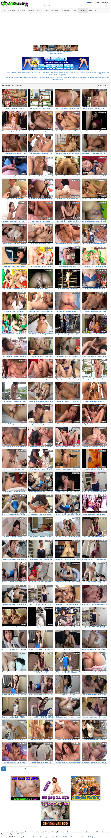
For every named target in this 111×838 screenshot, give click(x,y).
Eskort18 (56, 75)
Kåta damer (59, 79)
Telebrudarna (21, 73)
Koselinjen (46, 73)
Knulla (86, 77)
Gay (97, 2)
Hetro (91, 2)
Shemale (105, 2)
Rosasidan (105, 73)
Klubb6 (50, 75)
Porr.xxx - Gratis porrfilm (55, 53)
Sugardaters (92, 77)
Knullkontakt (48, 77)
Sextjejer (99, 73)
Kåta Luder (9, 77)
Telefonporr (61, 73)
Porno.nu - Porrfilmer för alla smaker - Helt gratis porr (55, 51)
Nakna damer (100, 77)
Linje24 (8, 73)
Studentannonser (33, 77)
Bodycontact (62, 75)
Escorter (41, 77)
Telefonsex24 (54, 73)
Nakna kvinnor (23, 77)
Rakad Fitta (66, 77)
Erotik (54, 77)
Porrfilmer (81, 77)
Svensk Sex (73, 77)
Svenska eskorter (91, 73)
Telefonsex (28, 73)
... (20, 769)
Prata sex (40, 73)
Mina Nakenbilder (71, 73)
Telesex (34, 73)
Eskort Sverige (80, 73)
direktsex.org (18, 837)
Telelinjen (14, 73)
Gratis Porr (59, 77)
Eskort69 (15, 77)
